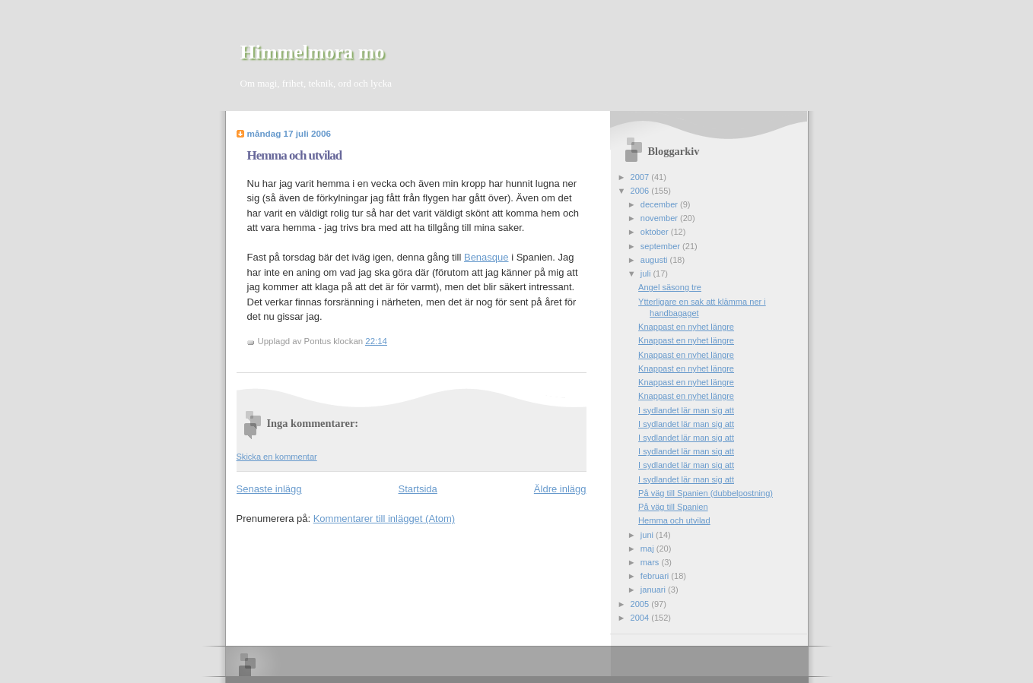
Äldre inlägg (560, 489)
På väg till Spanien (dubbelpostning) (705, 493)
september (661, 246)
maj (648, 548)
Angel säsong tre (669, 287)
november (660, 218)
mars (651, 562)
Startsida (418, 489)
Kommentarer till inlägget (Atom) (384, 518)
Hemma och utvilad (294, 155)
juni (648, 534)
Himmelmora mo (312, 52)
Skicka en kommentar (277, 456)
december (660, 204)
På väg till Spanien (673, 506)
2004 (641, 617)
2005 (641, 604)
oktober (655, 231)
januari (654, 589)
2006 (641, 190)
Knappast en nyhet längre (686, 326)
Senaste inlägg (269, 489)
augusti (655, 259)
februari (656, 575)
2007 (641, 177)
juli (646, 273)
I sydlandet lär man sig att (686, 410)
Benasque (486, 257)
